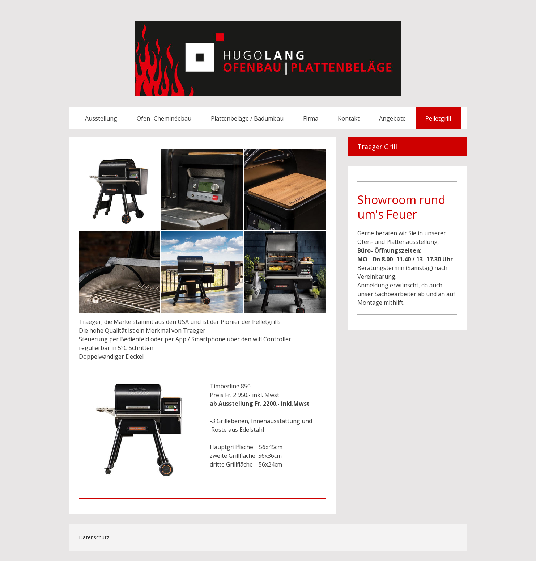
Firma (310, 118)
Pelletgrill (438, 118)
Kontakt (349, 118)
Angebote (392, 118)
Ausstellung (101, 118)
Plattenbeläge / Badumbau (247, 118)
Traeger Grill (377, 146)
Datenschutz (94, 537)
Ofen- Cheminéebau (164, 118)
